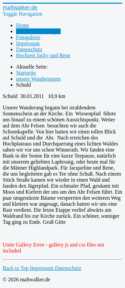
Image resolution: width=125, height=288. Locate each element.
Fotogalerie (28, 37)
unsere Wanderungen (38, 31)
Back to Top (16, 268)
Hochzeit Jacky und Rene (43, 55)
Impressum (28, 43)
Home (22, 25)
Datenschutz (29, 49)
